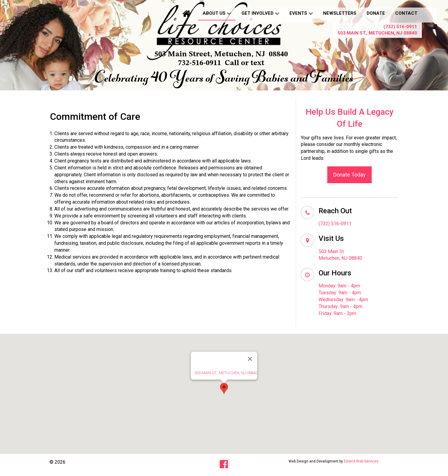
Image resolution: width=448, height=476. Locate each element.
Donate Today (349, 174)
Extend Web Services (361, 461)
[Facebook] (223, 464)
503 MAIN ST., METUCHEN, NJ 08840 (226, 373)
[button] (224, 388)
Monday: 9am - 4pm (339, 286)
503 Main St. (332, 251)
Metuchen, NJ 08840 (340, 258)
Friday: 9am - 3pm (337, 313)
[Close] (250, 359)
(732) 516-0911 (400, 26)
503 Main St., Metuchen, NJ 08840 (377, 33)
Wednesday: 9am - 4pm (343, 299)
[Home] (187, 13)
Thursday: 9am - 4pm (340, 306)
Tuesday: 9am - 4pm (340, 293)
